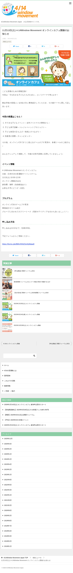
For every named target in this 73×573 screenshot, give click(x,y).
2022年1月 (8, 495)
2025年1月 (8, 454)
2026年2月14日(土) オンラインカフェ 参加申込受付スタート (25, 404)
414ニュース (7, 41)
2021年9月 (8, 500)
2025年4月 (8, 444)
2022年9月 (8, 480)
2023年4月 (8, 464)
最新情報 (7, 386)
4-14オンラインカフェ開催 (11, 343)
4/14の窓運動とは (10, 370)
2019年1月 (8, 546)
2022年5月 (8, 485)
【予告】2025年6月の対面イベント (16, 420)
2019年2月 (8, 541)
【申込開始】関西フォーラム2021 (24, 271)
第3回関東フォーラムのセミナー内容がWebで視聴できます (32, 282)
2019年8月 (8, 520)
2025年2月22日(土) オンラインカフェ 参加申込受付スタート (25, 425)
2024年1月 (8, 459)
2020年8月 (8, 510)
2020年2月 (8, 515)
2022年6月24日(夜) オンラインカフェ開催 (27, 314)
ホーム (6, 365)
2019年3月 (8, 536)
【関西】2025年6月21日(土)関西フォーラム (19, 415)
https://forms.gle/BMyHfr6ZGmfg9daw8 (18, 244)
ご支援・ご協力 (9, 391)
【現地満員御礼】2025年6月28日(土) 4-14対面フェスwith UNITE (26, 410)
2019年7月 (8, 526)
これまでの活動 (9, 381)
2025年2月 (8, 449)
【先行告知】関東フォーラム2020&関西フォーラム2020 (31, 292)
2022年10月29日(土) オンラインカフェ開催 (27, 325)
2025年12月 (8, 438)
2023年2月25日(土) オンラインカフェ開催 (27, 303)
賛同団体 (7, 376)
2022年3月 (8, 490)
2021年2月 (8, 505)
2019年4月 (8, 531)
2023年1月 (8, 474)
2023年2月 (8, 469)
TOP (16, 558)
